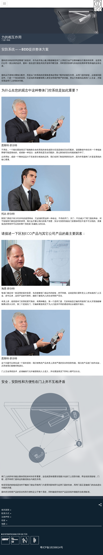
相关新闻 (6, 510)
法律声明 (6, 517)
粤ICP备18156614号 (51, 547)
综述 (4, 520)
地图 (4, 524)
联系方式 (6, 513)
